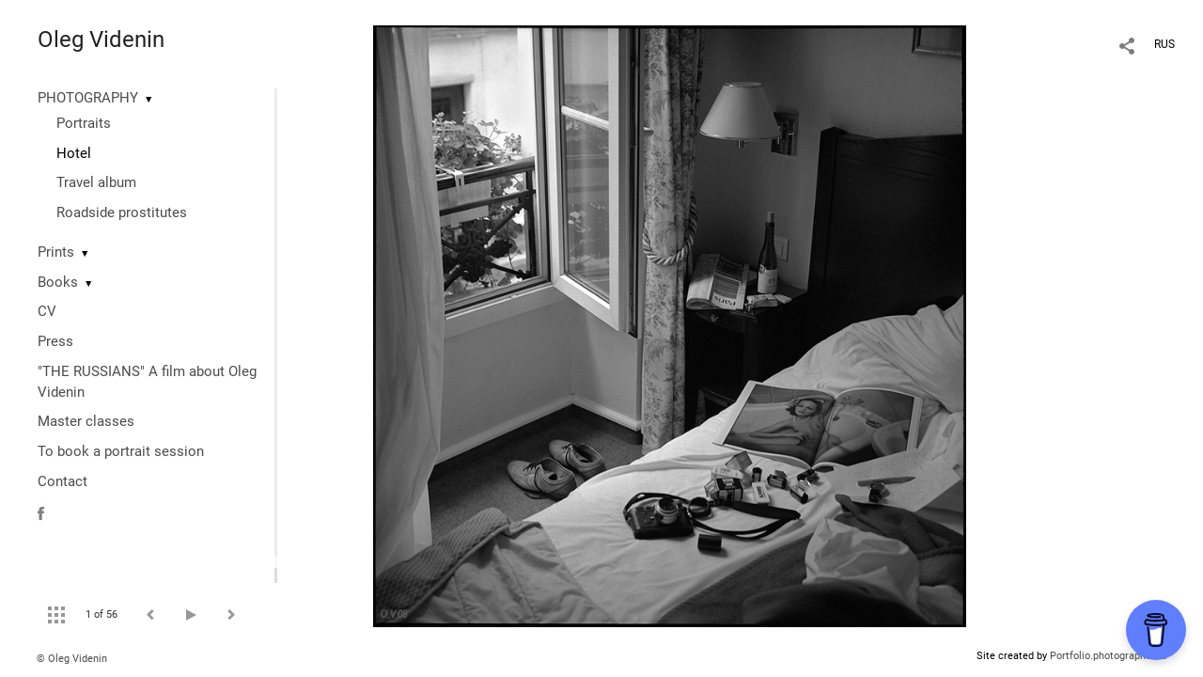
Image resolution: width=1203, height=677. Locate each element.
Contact (62, 481)
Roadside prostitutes (121, 212)
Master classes (86, 421)
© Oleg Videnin (72, 659)
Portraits (83, 123)
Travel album (96, 182)
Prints (56, 252)
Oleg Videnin (101, 39)
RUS (1164, 44)
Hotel (73, 153)
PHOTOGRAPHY (88, 97)
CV (47, 311)
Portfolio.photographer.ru (1108, 656)
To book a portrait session (121, 451)
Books (58, 282)
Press (55, 341)
